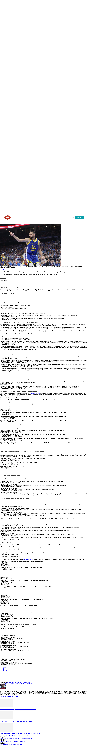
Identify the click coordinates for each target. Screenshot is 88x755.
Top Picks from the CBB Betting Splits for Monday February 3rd (19, 682)
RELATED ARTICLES (4, 696)
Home (1, 223)
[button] (68, 217)
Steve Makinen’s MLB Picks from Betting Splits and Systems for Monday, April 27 (16, 738)
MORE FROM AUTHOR (13, 696)
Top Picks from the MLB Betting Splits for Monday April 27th (12, 741)
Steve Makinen (3, 278)
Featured (4, 667)
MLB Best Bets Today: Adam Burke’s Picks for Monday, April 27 (13, 747)
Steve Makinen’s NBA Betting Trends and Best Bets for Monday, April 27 (18, 709)
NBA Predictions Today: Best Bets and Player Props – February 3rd (18, 683)
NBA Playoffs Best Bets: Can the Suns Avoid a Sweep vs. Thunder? (16, 721)
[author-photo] (3, 689)
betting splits (55, 324)
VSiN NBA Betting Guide (35, 393)
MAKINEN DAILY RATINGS (28, 559)
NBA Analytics (5, 669)
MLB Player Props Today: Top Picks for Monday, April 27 (11, 744)
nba (3, 668)
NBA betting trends (6, 670)
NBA (3, 223)
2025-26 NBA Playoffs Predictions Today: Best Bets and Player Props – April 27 (20, 733)
